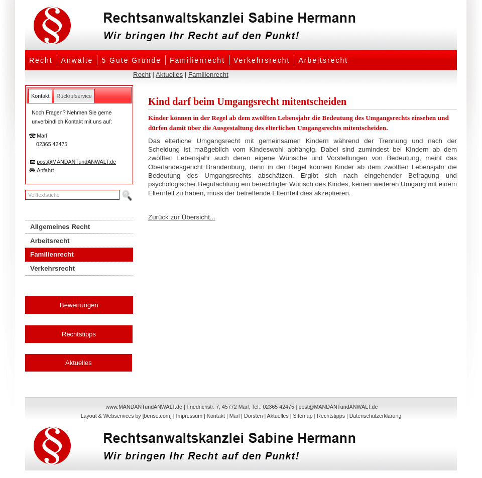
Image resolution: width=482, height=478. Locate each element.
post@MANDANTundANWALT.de (76, 162)
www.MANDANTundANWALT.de (144, 407)
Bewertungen (79, 305)
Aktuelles (169, 74)
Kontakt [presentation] (40, 96)
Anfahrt (45, 170)
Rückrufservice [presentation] (74, 96)
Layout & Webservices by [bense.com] (126, 416)
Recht (41, 60)
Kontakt (216, 416)
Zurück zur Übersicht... (181, 217)
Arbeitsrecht (323, 60)
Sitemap (302, 416)
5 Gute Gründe (131, 60)
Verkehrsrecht (261, 60)
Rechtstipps (79, 334)
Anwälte (77, 60)
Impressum (189, 416)
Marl (234, 416)
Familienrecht (197, 60)
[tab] (40, 96)
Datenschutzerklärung (375, 416)
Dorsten (253, 416)
